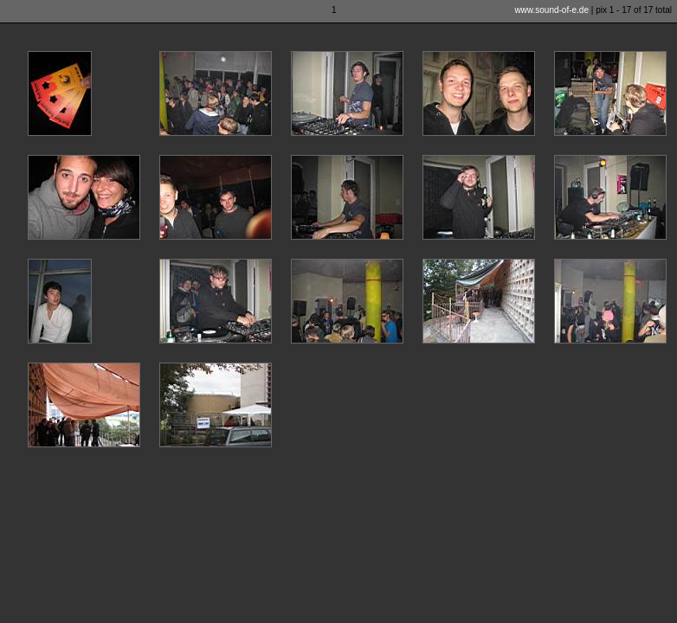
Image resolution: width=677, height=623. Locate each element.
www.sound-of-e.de (551, 10)
